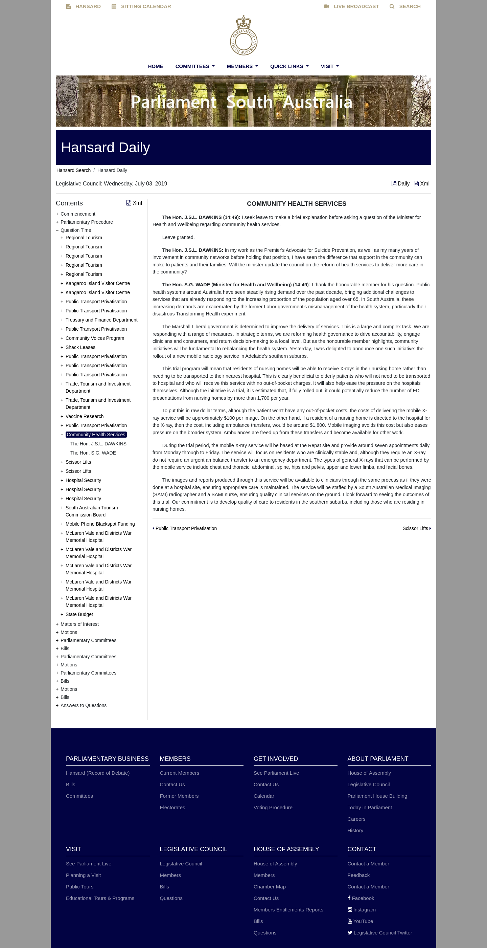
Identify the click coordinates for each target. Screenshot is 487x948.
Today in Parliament (370, 807)
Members (240, 66)
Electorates (172, 807)
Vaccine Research (85, 416)
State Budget (79, 614)
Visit (328, 66)
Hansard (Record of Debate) (98, 773)
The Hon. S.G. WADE (93, 453)
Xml (422, 183)
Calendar (264, 796)
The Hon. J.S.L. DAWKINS (98, 443)
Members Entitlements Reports (288, 909)
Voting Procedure (273, 807)
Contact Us (172, 784)
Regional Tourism (84, 237)
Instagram (362, 909)
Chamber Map (270, 886)
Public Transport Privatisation (96, 301)
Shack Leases (80, 347)
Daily (401, 183)
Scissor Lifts (78, 462)
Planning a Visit (83, 875)
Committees (193, 66)
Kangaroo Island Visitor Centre (98, 283)
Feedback (359, 875)
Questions (171, 898)
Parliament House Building (378, 796)
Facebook (361, 898)
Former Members (179, 796)
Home (155, 66)
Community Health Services (96, 434)
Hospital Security (83, 480)
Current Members (180, 773)
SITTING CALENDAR (141, 6)
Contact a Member (368, 863)
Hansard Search (73, 170)
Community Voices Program (95, 338)
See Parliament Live (276, 773)
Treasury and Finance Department (102, 320)
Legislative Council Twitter (380, 932)
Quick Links (287, 66)
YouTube (360, 921)
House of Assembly (369, 773)
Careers (357, 819)
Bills (70, 784)
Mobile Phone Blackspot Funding (100, 524)
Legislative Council (369, 784)
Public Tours (79, 886)
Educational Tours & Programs (100, 898)
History (356, 830)
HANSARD (83, 6)
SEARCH (405, 6)
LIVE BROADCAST (351, 6)
